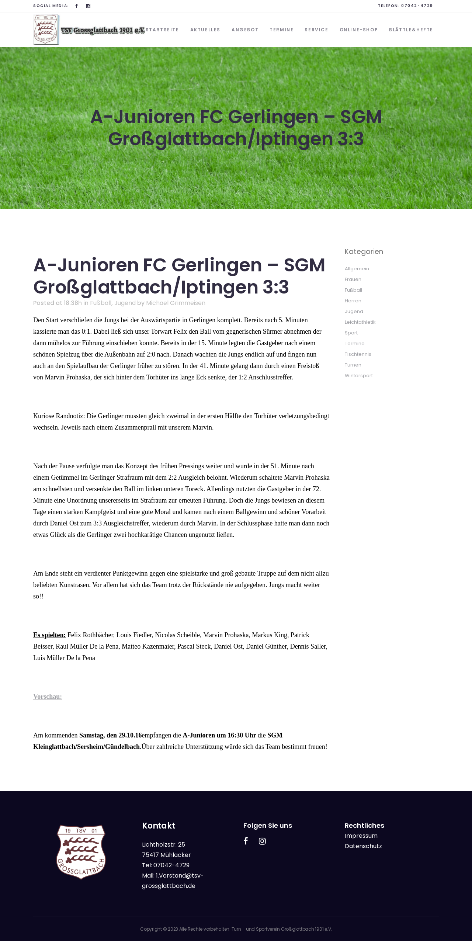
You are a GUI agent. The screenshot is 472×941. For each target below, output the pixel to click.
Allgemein (357, 268)
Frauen (353, 279)
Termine (355, 343)
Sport (351, 332)
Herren (353, 300)
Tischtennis (358, 354)
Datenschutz (363, 846)
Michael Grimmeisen (175, 303)
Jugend (125, 303)
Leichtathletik (360, 322)
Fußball (100, 303)
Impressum (361, 835)
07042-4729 (417, 5)
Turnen (353, 364)
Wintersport (359, 375)
